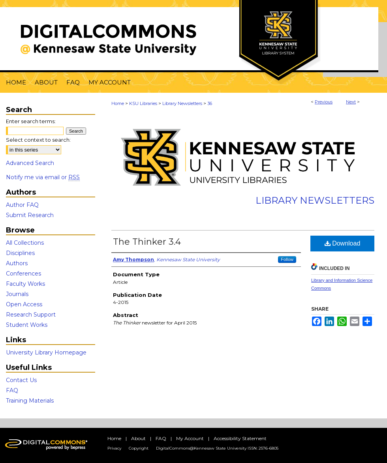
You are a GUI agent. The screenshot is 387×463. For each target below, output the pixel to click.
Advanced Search (30, 163)
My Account (190, 438)
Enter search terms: (31, 121)
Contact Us (21, 380)
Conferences (23, 273)
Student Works (26, 324)
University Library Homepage (46, 352)
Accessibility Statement (240, 438)
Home (117, 103)
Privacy (114, 448)
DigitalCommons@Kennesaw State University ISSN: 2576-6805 (217, 448)
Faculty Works (25, 283)
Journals (17, 294)
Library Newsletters (182, 103)
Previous (324, 102)
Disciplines (20, 253)
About (138, 438)
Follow (287, 259)
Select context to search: (38, 140)
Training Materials (30, 400)
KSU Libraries (143, 103)
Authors (17, 263)
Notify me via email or (43, 177)
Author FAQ (22, 204)
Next (351, 102)
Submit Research (30, 215)
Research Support (31, 314)
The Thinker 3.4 (147, 241)
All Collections (25, 242)
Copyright (138, 448)
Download (343, 243)
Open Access (24, 304)
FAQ (12, 390)
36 (209, 103)
